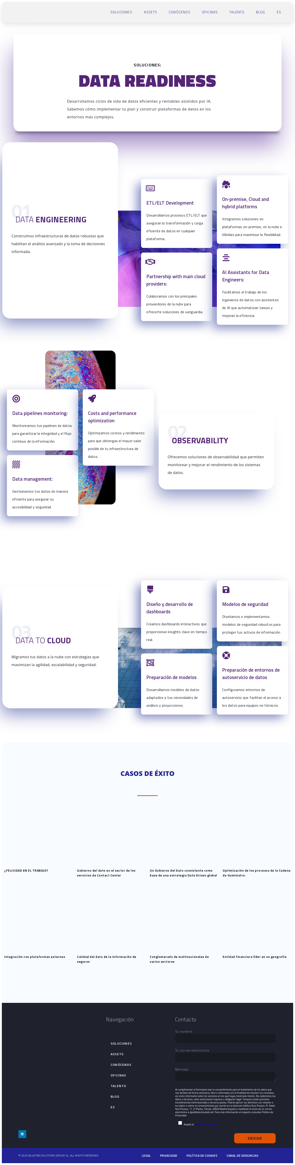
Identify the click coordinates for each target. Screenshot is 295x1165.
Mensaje (225, 1074)
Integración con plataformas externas (34, 956)
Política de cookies (201, 1155)
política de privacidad (206, 1124)
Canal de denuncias (242, 1155)
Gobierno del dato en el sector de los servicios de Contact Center (106, 873)
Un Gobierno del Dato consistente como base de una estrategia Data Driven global (183, 873)
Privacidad (168, 1155)
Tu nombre (225, 1035)
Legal (146, 1155)
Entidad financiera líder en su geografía (254, 956)
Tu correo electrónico (225, 1054)
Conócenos (179, 12)
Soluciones (121, 12)
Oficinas (210, 12)
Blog (260, 12)
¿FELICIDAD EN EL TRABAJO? (26, 870)
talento (236, 12)
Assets (150, 12)
